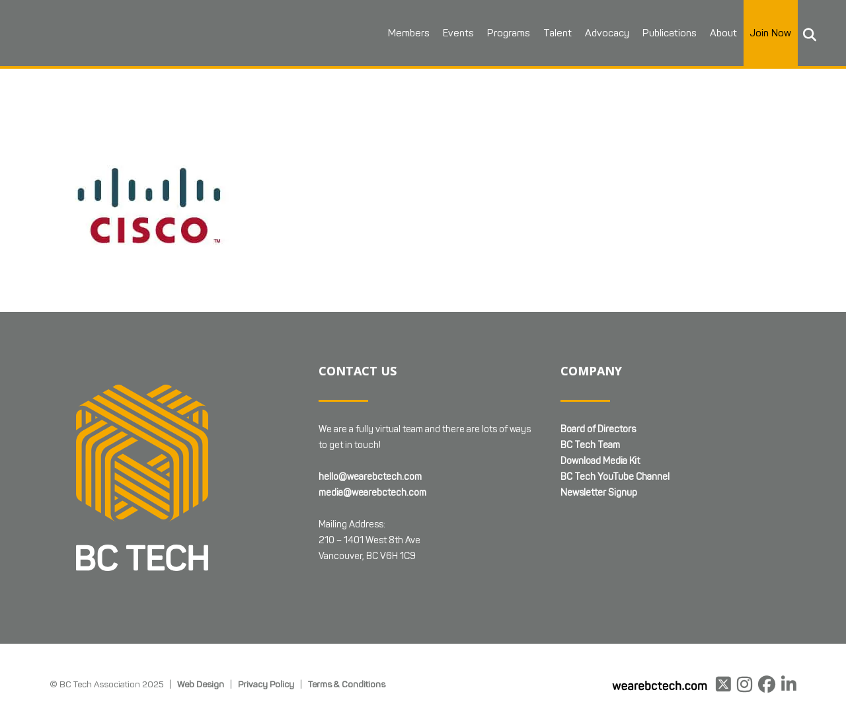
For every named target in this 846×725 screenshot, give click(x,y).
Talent (557, 33)
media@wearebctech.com (372, 492)
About (723, 33)
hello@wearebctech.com (370, 476)
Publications (669, 33)
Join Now (770, 33)
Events (458, 33)
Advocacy (607, 33)
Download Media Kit (600, 461)
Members (409, 33)
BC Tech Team (590, 445)
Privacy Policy (266, 684)
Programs (508, 33)
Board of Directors (598, 429)
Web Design (200, 684)
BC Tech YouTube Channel (615, 476)
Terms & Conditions (346, 684)
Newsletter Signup (598, 492)
